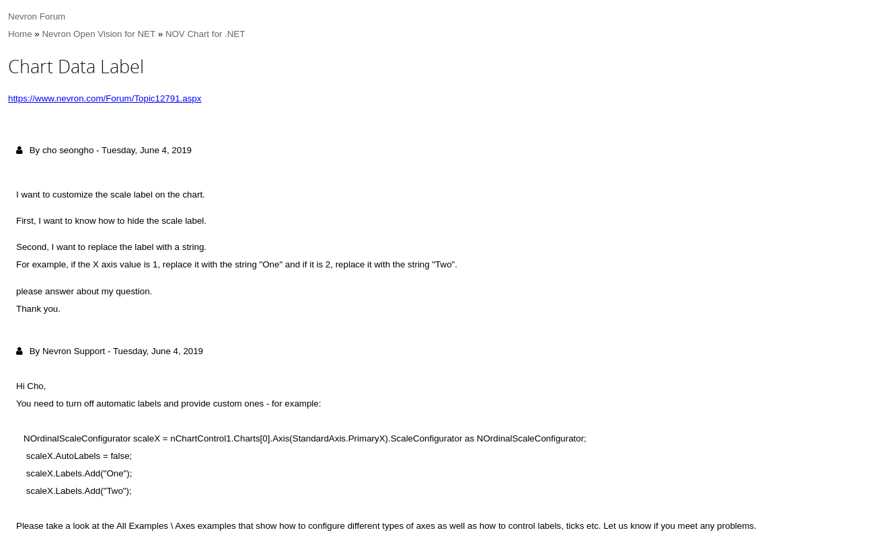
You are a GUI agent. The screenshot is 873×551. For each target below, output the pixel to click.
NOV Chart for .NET (205, 34)
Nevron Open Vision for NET (98, 34)
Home (20, 34)
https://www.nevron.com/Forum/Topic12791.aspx (104, 98)
